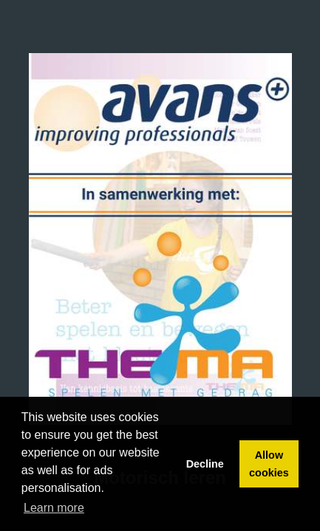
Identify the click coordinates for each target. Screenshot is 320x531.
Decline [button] (205, 464)
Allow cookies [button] (269, 464)
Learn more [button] (54, 508)
